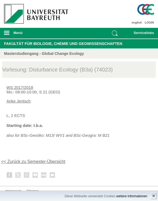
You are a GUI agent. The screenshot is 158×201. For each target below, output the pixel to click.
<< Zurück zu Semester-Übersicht (33, 161)
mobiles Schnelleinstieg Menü (141, 35)
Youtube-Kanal (35, 176)
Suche (115, 33)
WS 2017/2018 (19, 87)
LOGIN (149, 22)
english (137, 22)
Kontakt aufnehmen (53, 176)
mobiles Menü (35, 35)
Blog (44, 176)
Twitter (18, 176)
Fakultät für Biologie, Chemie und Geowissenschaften (63, 43)
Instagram (27, 176)
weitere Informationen (131, 196)
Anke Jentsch (18, 101)
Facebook (10, 176)
